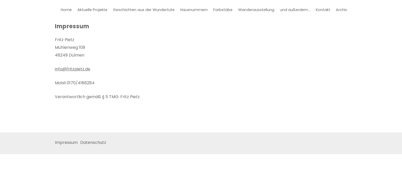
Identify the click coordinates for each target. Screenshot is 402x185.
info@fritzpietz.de (72, 69)
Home (66, 9)
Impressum (66, 142)
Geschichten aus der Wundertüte (144, 9)
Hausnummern (194, 9)
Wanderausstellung (256, 9)
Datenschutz (93, 142)
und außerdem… (295, 9)
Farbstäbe (223, 9)
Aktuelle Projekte (92, 9)
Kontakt (323, 9)
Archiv (341, 9)
